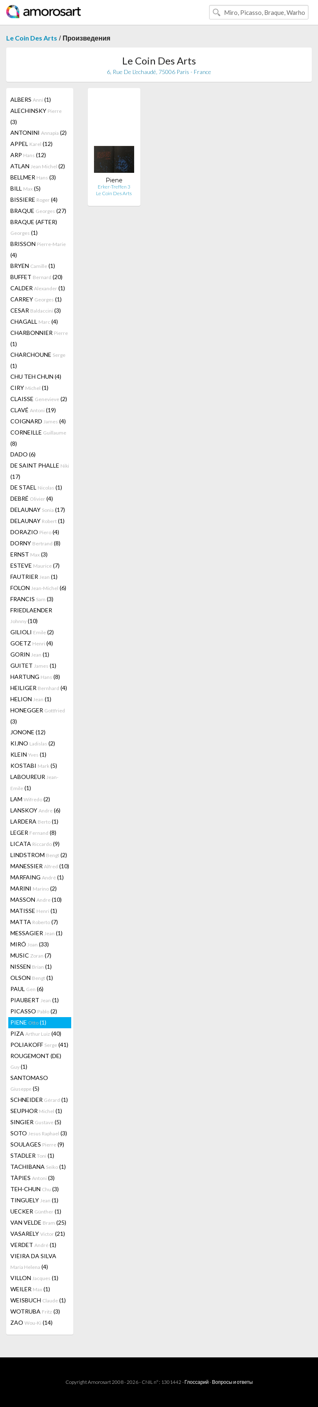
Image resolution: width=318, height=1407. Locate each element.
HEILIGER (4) (38, 687)
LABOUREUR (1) (34, 782)
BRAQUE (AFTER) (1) (33, 227)
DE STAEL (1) (36, 487)
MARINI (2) (33, 888)
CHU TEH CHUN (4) (35, 376)
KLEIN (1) (28, 754)
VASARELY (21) (37, 1233)
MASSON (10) (36, 899)
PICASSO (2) (33, 1011)
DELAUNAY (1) (37, 520)
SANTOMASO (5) (29, 1083)
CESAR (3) (35, 310)
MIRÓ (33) (29, 944)
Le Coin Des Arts (31, 38)
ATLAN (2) (37, 166)
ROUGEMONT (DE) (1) (35, 1061)
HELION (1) (30, 698)
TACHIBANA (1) (38, 1166)
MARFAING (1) (37, 877)
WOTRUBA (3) (35, 1311)
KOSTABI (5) (33, 765)
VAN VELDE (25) (38, 1222)
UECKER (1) (35, 1211)
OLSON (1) (31, 977)
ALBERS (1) (30, 99)
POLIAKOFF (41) (39, 1044)
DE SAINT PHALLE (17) (39, 471)
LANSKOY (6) (35, 810)
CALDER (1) (37, 287)
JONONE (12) (28, 732)
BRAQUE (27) (38, 210)
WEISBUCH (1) (38, 1300)
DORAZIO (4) (34, 531)
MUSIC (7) (30, 955)
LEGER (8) (33, 832)
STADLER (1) (32, 1155)
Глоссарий (197, 1382)
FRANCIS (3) (31, 598)
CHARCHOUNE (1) (37, 360)
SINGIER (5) (35, 1121)
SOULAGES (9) (37, 1144)
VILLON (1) (34, 1277)
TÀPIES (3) (32, 1177)
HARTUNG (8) (35, 676)
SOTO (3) (38, 1133)
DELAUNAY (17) (37, 509)
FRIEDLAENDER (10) (31, 615)
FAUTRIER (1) (34, 576)
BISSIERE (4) (34, 199)
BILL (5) (25, 188)
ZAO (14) (31, 1322)
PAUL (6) (26, 988)
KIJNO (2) (32, 743)
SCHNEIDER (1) (39, 1099)
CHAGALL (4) (34, 321)
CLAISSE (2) (38, 398)
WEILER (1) (30, 1288)
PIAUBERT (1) (34, 999)
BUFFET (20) (36, 276)
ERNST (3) (29, 554)
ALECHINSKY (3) (36, 116)
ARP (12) (28, 154)
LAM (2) (30, 799)
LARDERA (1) (34, 821)
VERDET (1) (33, 1244)
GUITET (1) (33, 665)
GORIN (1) (29, 654)
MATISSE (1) (33, 910)
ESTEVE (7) (35, 565)
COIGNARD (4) (38, 421)
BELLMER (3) (33, 177)
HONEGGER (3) (37, 716)
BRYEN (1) (32, 265)
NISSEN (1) (31, 966)
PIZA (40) (35, 1033)
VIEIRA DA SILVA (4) (33, 1261)
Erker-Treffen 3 (114, 187)
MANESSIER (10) (39, 866)
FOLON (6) (38, 587)
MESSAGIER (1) (36, 932)
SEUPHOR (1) (36, 1110)
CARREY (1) (36, 299)
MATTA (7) (34, 921)
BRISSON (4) (38, 249)
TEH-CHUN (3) (34, 1188)
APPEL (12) (31, 143)
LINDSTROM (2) (38, 854)
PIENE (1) (28, 1022)
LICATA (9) (35, 843)
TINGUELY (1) (34, 1200)
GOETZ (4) (31, 643)
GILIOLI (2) (32, 631)
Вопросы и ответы (232, 1382)
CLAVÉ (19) (33, 409)
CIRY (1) (29, 387)
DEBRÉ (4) (31, 498)
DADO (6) (23, 454)
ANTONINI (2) (38, 132)
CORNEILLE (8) (38, 438)
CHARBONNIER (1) (39, 338)
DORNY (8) (35, 543)
